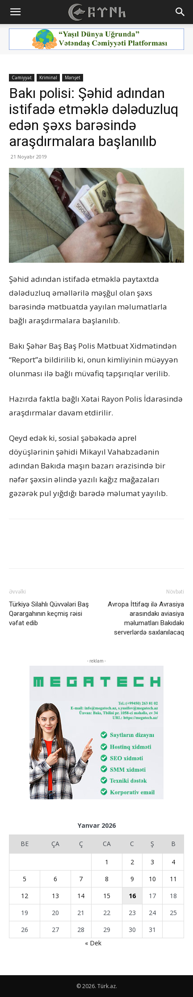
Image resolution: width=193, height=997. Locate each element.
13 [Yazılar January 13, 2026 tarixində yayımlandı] (55, 895)
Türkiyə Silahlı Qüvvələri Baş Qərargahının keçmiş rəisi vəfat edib (49, 613)
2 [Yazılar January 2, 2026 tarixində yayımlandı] (132, 862)
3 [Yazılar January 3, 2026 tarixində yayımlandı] (152, 862)
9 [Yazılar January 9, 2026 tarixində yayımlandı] (132, 879)
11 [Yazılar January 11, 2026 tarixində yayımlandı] (173, 879)
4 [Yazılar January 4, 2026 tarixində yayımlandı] (173, 862)
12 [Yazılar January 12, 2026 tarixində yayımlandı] (24, 895)
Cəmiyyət (22, 77)
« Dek (93, 943)
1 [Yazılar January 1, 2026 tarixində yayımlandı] (107, 862)
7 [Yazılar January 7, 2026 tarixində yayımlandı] (81, 879)
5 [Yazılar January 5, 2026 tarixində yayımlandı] (24, 879)
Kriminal (48, 77)
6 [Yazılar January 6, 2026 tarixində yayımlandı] (55, 879)
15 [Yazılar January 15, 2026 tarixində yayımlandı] (106, 895)
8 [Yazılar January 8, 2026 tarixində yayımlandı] (107, 879)
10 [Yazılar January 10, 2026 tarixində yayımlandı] (152, 879)
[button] (15, 12)
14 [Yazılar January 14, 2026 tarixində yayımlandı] (80, 895)
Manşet (72, 77)
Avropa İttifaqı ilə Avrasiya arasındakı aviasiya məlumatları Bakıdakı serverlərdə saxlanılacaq (146, 618)
